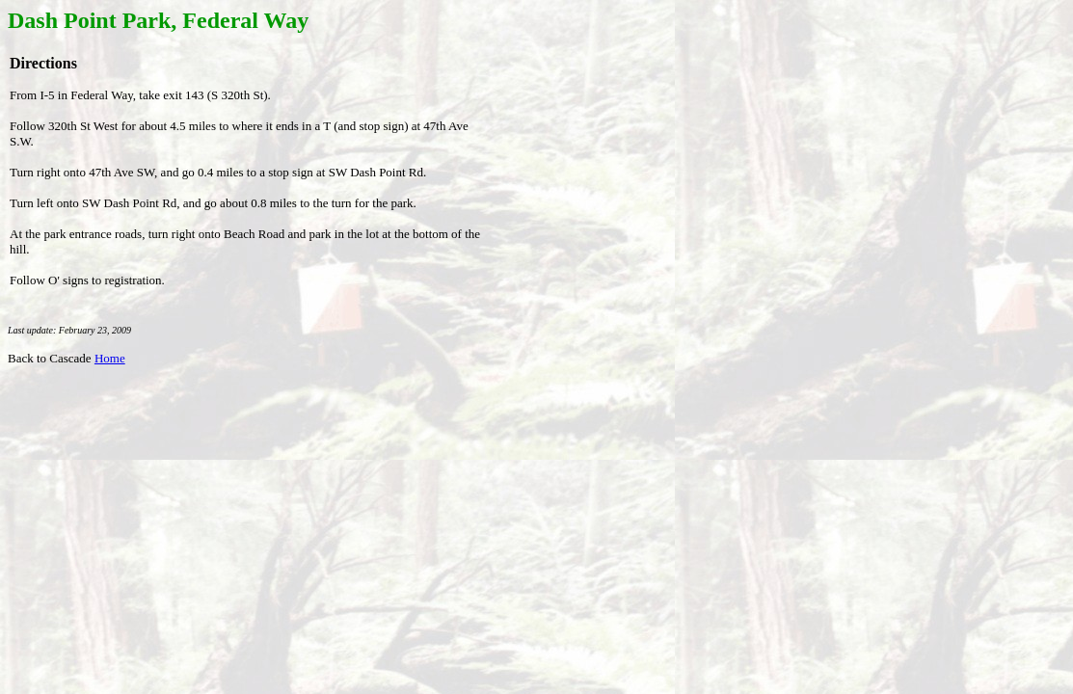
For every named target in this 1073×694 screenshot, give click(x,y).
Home (109, 358)
